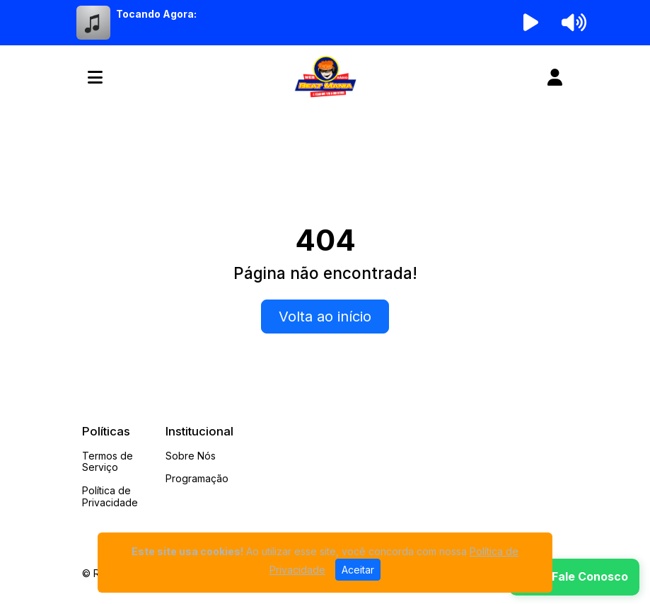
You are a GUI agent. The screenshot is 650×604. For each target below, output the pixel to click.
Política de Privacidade (110, 496)
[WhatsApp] (574, 577)
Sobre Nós (191, 456)
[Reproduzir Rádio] (530, 23)
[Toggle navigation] (95, 77)
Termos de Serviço (107, 462)
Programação (197, 478)
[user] (555, 77)
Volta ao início (325, 316)
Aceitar (358, 570)
